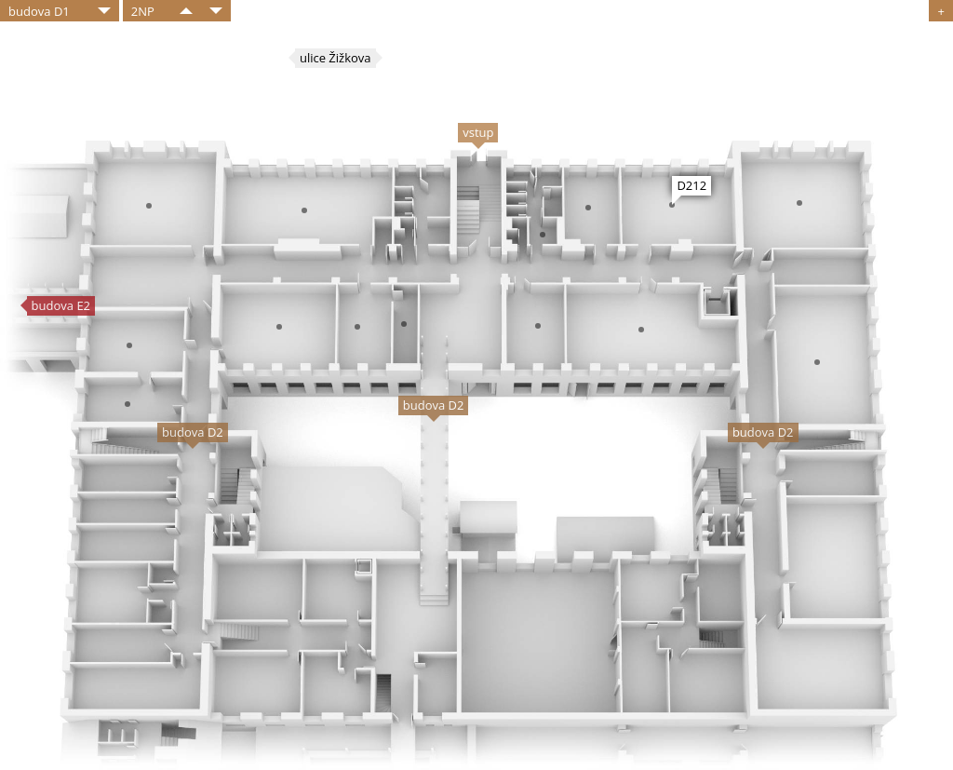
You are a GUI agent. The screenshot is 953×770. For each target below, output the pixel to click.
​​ (186, 10)
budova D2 (433, 405)
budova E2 (61, 305)
